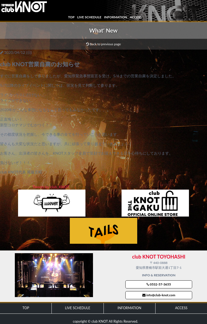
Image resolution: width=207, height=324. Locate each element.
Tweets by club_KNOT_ (52, 186)
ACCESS (136, 17)
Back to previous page (103, 44)
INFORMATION (115, 17)
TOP (71, 17)
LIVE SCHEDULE (89, 17)
